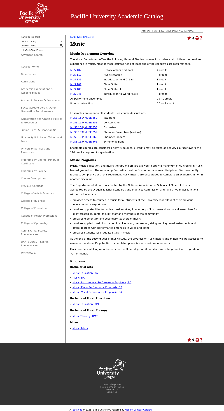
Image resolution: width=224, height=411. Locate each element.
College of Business (33, 200)
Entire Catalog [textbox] (29, 41)
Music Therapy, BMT (85, 316)
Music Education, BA (85, 273)
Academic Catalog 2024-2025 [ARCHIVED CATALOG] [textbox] (168, 31)
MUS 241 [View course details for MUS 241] (75, 93)
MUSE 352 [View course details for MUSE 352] (90, 117)
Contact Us (112, 392)
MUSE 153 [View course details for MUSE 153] (76, 122)
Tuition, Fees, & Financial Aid (38, 130)
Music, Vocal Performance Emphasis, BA (97, 292)
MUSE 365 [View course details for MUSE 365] (90, 141)
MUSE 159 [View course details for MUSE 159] (76, 132)
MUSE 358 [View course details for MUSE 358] (90, 127)
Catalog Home (30, 66)
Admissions (28, 81)
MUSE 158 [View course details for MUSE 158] (76, 127)
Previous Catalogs (32, 185)
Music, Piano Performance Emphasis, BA (97, 287)
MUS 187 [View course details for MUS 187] (75, 84)
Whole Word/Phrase (34, 50)
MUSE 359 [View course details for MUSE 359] (90, 132)
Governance (28, 74)
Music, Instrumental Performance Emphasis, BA (101, 282)
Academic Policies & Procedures (41, 100)
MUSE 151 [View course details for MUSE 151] (76, 117)
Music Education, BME (86, 304)
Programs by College (34, 171)
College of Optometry (34, 223)
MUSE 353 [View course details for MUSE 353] (90, 122)
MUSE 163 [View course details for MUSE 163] (76, 137)
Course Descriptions (33, 178)
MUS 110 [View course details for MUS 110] (75, 74)
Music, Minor (80, 328)
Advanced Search (32, 54)
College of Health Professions (39, 215)
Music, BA (78, 277)
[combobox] (172, 31)
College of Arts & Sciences (37, 193)
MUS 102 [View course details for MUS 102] (75, 70)
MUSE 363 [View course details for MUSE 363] (90, 137)
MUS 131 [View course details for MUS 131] (75, 79)
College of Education (34, 208)
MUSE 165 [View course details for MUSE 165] (76, 141)
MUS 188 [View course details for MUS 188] (75, 89)
